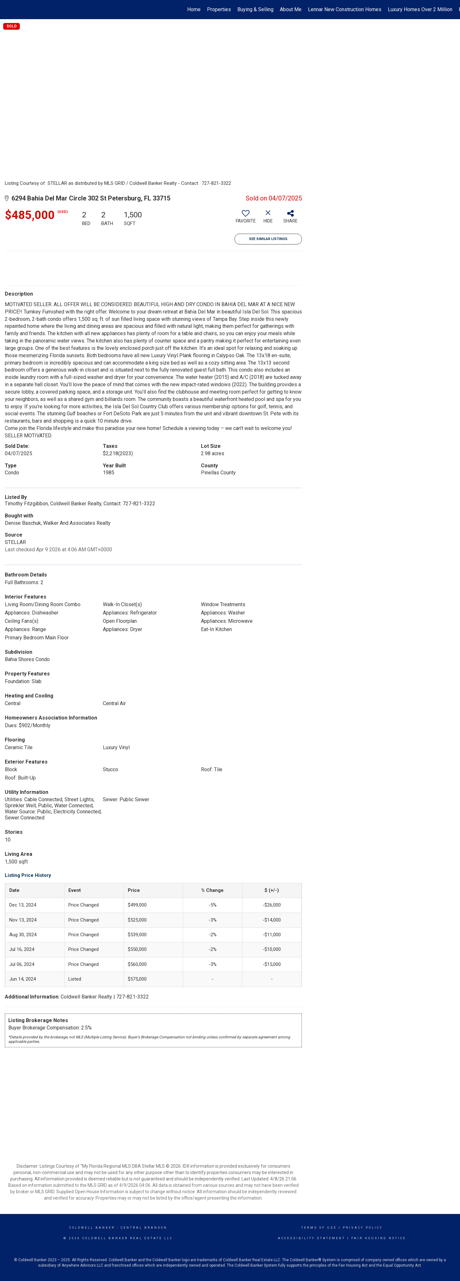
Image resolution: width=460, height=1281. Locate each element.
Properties (219, 9)
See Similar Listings (268, 239)
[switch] (245, 219)
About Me (291, 9)
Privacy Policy (363, 1227)
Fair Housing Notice (378, 1238)
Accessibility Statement (311, 1238)
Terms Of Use (319, 1227)
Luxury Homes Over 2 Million (420, 9)
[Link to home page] (8, 9)
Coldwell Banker (92, 1227)
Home (194, 9)
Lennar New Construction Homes (344, 9)
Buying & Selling (255, 9)
